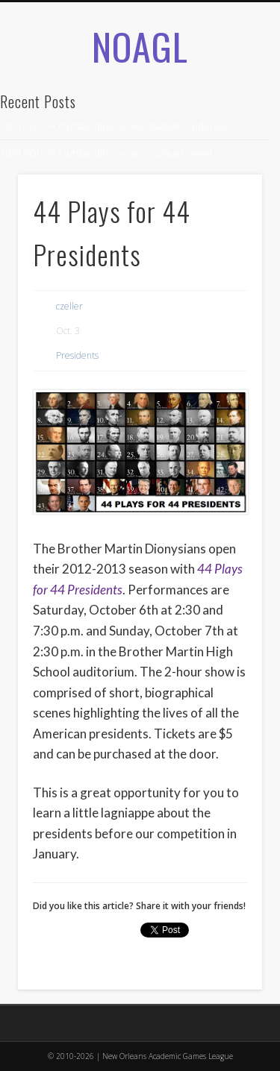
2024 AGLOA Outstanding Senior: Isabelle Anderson (115, 126)
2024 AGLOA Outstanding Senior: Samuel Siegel (106, 153)
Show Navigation (226, 163)
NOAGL (140, 45)
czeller (69, 306)
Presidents (77, 355)
